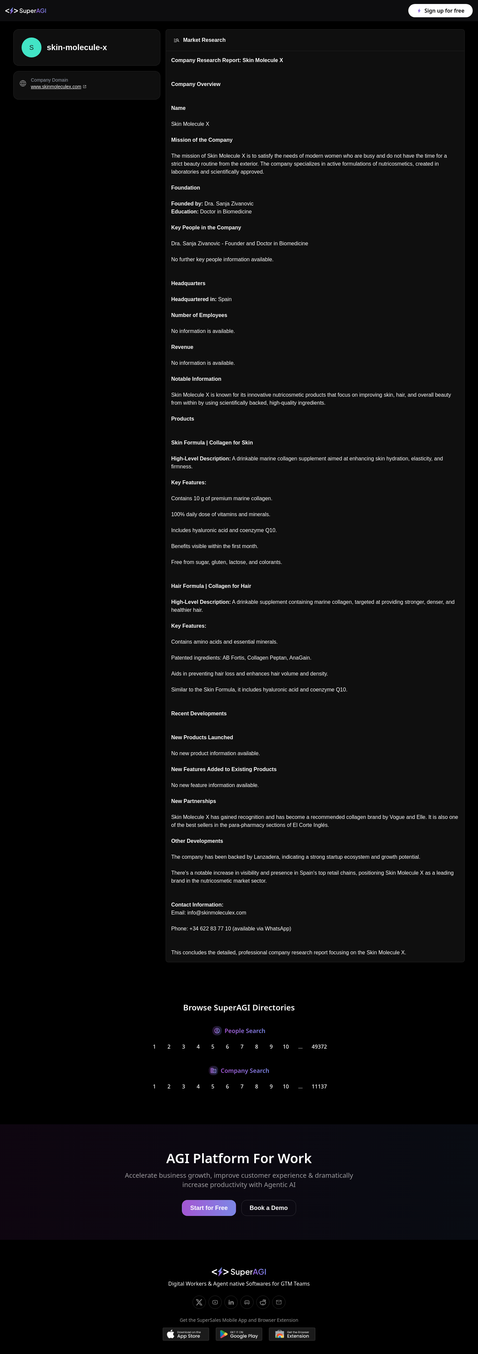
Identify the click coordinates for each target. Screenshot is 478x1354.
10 (286, 1046)
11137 (319, 1086)
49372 (319, 1046)
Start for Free (209, 1208)
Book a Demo (269, 1208)
